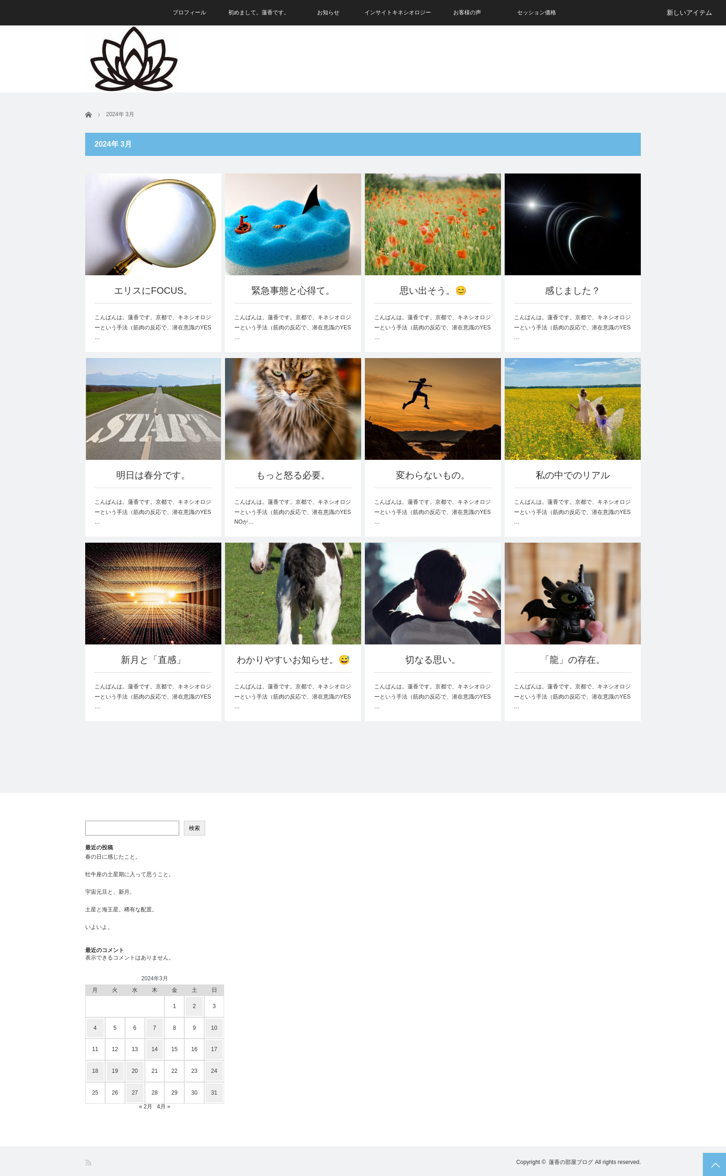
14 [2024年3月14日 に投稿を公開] (154, 1049)
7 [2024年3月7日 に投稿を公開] (154, 1028)
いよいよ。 (99, 927)
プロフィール (189, 12)
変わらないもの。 (433, 474)
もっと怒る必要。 (293, 474)
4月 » (163, 1106)
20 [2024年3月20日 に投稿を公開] (134, 1071)
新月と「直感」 (153, 658)
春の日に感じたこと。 (113, 857)
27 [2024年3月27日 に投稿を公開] (134, 1092)
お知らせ (328, 12)
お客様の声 (467, 12)
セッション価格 (536, 12)
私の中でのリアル (573, 474)
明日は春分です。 (153, 474)
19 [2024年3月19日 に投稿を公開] (115, 1071)
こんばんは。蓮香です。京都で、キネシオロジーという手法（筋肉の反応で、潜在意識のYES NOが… (292, 512)
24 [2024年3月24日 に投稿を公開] (214, 1071)
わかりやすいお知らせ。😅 (293, 658)
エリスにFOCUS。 (153, 289)
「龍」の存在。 (572, 658)
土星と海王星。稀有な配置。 (121, 909)
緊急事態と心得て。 (293, 289)
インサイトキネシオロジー (397, 12)
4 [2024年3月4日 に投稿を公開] (95, 1028)
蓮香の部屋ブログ (571, 1162)
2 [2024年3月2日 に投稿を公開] (194, 1006)
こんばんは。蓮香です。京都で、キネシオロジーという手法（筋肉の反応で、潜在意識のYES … (152, 327)
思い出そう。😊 (433, 289)
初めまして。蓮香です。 (258, 12)
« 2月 (145, 1106)
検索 (194, 828)
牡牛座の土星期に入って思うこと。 (129, 874)
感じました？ (573, 289)
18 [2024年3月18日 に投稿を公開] (95, 1071)
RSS (89, 1163)
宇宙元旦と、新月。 (110, 892)
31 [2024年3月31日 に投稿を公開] (214, 1092)
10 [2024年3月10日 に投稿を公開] (214, 1028)
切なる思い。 (433, 658)
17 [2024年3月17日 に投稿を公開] (214, 1049)
